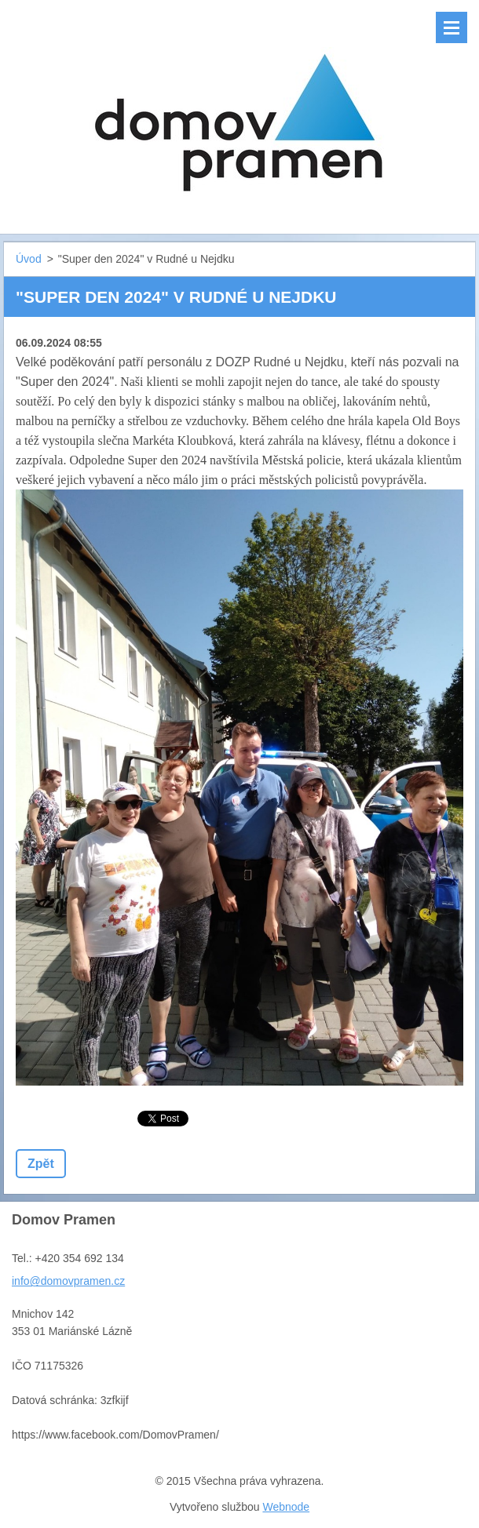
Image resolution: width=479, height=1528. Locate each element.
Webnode (285, 1507)
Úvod (29, 259)
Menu (451, 27)
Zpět (40, 1163)
